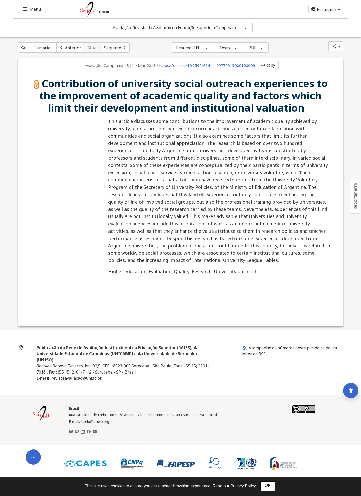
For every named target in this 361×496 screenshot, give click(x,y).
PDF (252, 48)
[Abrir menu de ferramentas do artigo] (33, 453)
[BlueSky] (71, 432)
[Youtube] (95, 432)
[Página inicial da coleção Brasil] (41, 420)
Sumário (42, 48)
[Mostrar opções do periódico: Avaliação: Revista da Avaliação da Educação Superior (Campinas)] (246, 28)
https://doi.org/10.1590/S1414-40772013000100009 (207, 65)
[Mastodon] (77, 432)
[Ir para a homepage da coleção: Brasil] (152, 9)
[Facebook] (89, 432)
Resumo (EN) (188, 48)
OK (268, 485)
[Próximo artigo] (116, 47)
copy (267, 65)
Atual (92, 48)
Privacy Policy (242, 486)
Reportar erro (355, 196)
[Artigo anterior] (69, 47)
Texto (224, 48)
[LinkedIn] (83, 432)
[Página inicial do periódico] (23, 47)
